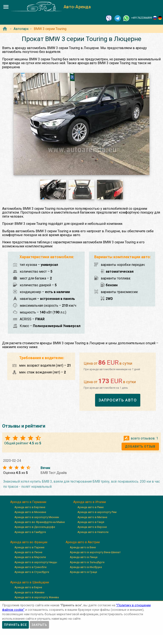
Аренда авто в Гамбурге (30, 532)
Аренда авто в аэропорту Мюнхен (36, 517)
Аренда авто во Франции (28, 542)
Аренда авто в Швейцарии (29, 582)
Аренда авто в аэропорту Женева (36, 597)
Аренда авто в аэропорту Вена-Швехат (95, 552)
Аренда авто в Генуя (90, 522)
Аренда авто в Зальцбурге (87, 562)
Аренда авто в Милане (92, 517)
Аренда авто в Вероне (92, 527)
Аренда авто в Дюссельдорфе (34, 527)
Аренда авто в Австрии (83, 542)
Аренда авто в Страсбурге (31, 572)
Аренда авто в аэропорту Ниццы (35, 562)
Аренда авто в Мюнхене (30, 512)
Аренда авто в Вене (83, 547)
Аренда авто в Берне (28, 587)
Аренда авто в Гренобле (30, 567)
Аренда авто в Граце (83, 572)
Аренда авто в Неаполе (92, 532)
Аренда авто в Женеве (29, 592)
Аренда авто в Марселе (30, 557)
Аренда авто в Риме (90, 507)
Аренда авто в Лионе (28, 552)
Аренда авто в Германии (28, 502)
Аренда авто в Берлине (29, 507)
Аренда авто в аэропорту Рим (97, 512)
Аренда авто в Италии (89, 502)
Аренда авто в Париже (29, 547)
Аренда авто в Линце (83, 557)
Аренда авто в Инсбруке (86, 567)
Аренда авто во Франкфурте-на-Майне (39, 522)
